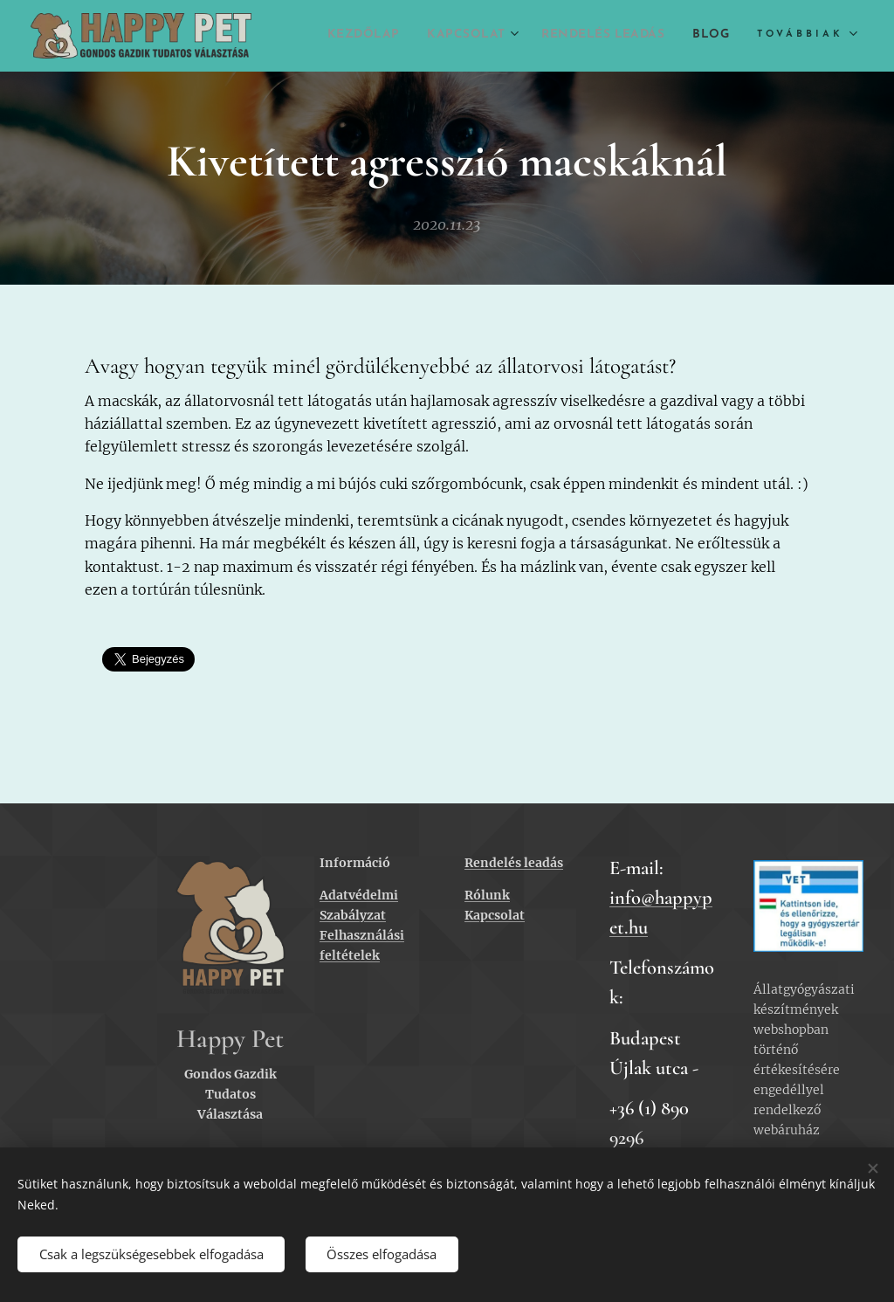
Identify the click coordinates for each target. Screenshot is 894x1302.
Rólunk (487, 895)
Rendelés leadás (513, 863)
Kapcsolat (494, 915)
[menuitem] (395, 36)
